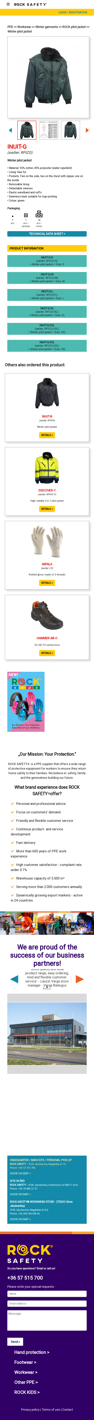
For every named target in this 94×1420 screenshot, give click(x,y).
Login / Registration (72, 12)
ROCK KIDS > (27, 1392)
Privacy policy (30, 1409)
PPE (10, 27)
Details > (47, 435)
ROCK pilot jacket (74, 27)
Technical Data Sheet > (47, 234)
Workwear (24, 27)
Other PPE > (26, 1382)
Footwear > (25, 1362)
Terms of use (51, 1409)
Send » (15, 1342)
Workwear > (25, 1372)
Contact (67, 1409)
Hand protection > (31, 1352)
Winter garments (46, 27)
